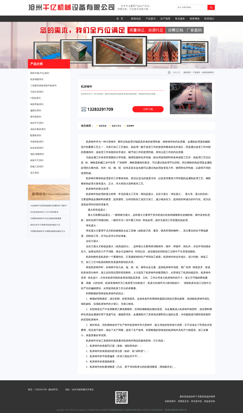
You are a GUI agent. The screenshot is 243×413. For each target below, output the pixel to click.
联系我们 (209, 18)
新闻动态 (136, 18)
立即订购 (148, 109)
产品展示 (151, 18)
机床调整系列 (36, 79)
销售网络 (195, 18)
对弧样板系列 (36, 142)
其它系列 (34, 173)
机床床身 (102, 126)
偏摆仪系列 (35, 110)
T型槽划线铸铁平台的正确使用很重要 (45, 218)
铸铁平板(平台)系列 (39, 73)
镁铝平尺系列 (36, 123)
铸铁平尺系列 (36, 160)
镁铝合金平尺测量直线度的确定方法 (45, 225)
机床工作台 (116, 126)
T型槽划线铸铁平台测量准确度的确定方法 (47, 231)
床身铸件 (130, 126)
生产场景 (165, 18)
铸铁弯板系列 (36, 104)
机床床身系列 (36, 148)
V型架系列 (35, 98)
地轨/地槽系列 (37, 154)
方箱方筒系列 (36, 92)
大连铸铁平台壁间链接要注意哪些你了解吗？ (49, 206)
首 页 (119, 18)
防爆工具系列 (36, 166)
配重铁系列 (35, 135)
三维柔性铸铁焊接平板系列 (43, 85)
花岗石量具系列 (38, 129)
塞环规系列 (35, 117)
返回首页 (187, 72)
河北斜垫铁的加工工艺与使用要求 (44, 212)
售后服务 (180, 18)
